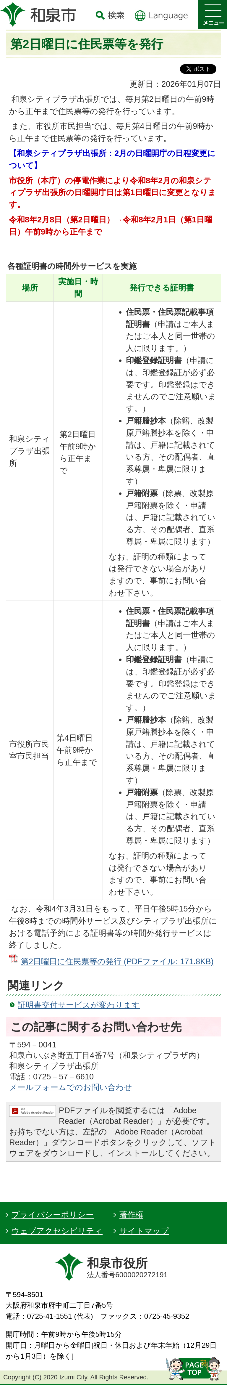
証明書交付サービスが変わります (79, 1005)
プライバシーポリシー (53, 1214)
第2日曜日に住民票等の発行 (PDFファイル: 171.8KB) (117, 961)
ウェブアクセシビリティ (57, 1230)
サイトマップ (144, 1230)
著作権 (131, 1214)
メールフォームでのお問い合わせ (70, 1087)
